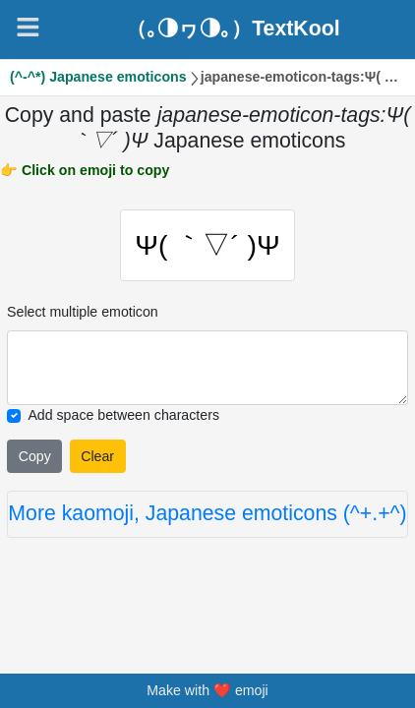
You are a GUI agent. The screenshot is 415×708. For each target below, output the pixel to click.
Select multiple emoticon (82, 312)
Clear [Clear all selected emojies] (97, 456)
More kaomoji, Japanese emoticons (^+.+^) (207, 513)
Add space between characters (123, 415)
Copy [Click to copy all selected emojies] (35, 456)
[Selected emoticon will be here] (207, 367)
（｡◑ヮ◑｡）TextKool (232, 29)
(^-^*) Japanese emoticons (98, 77)
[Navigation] (28, 27)
